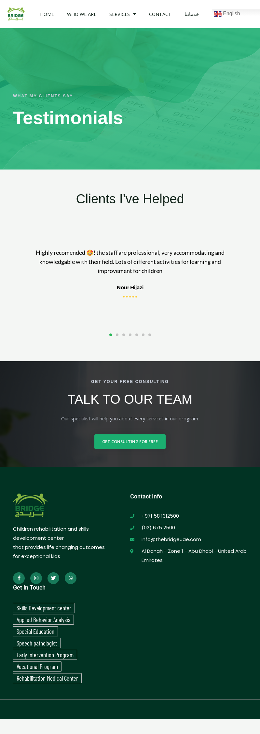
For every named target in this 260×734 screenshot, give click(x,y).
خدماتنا (192, 14)
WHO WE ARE (81, 14)
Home (47, 14)
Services (122, 14)
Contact (160, 14)
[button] (110, 334)
